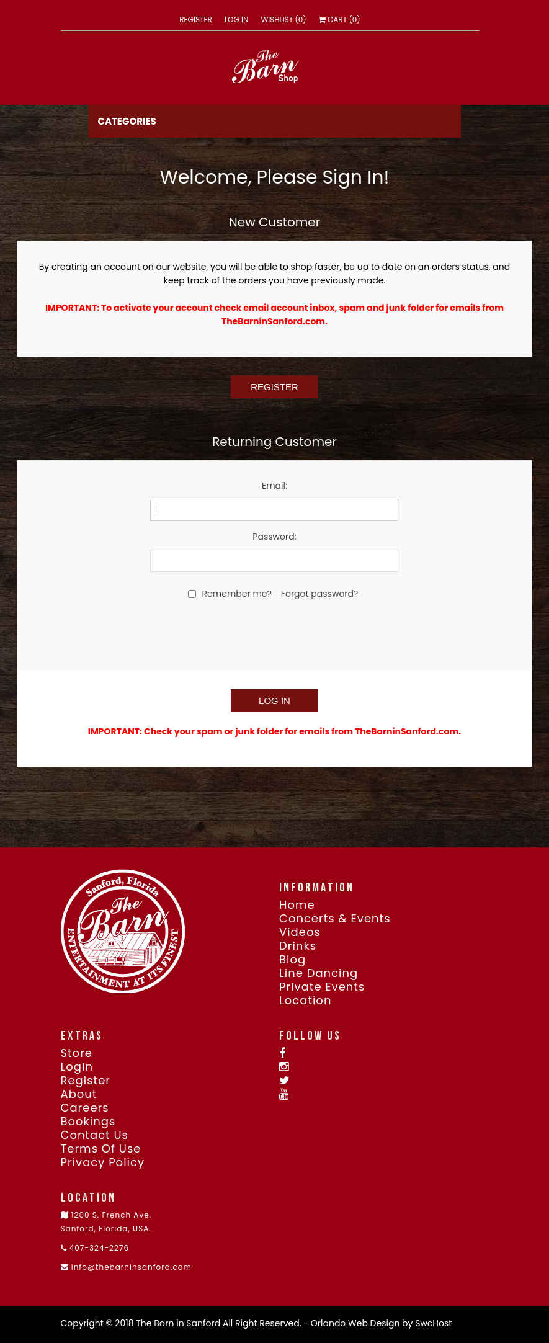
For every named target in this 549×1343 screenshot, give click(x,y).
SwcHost (433, 1323)
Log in (237, 20)
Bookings (88, 1121)
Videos (300, 932)
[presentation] (274, 634)
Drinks (297, 946)
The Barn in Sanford (178, 1323)
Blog (292, 959)
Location (305, 1000)
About (79, 1094)
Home (297, 905)
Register (195, 20)
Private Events (322, 987)
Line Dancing (318, 973)
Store (77, 1053)
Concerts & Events (335, 919)
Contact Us (95, 1135)
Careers (85, 1108)
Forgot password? (320, 593)
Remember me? (237, 593)
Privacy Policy (103, 1162)
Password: (274, 536)
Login (77, 1067)
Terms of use (101, 1149)
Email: (274, 486)
